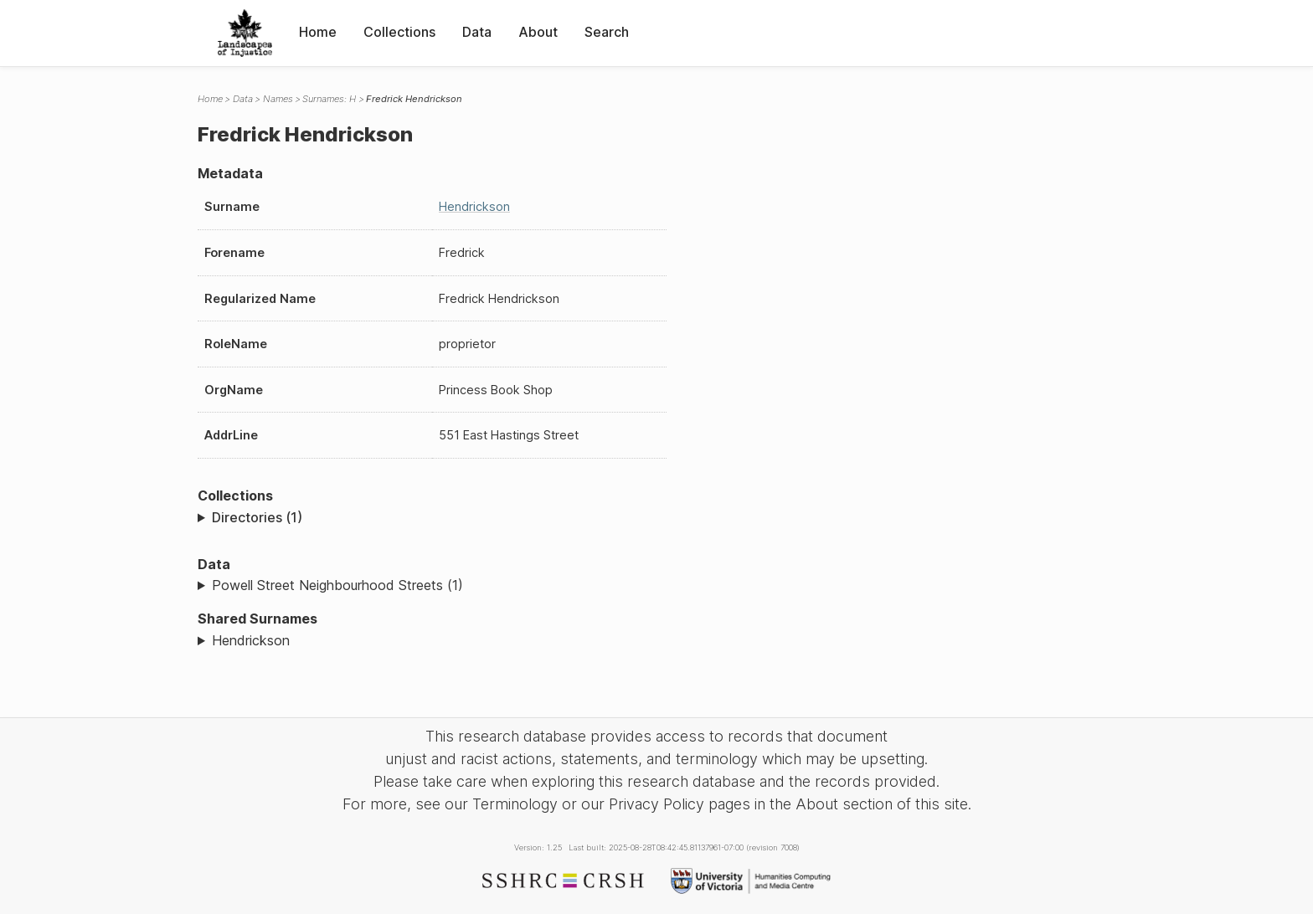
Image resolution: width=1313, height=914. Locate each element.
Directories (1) (257, 517)
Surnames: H (329, 99)
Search (606, 31)
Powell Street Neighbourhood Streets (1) (337, 585)
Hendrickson (474, 206)
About (538, 31)
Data (477, 31)
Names (278, 99)
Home (318, 31)
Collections (399, 31)
